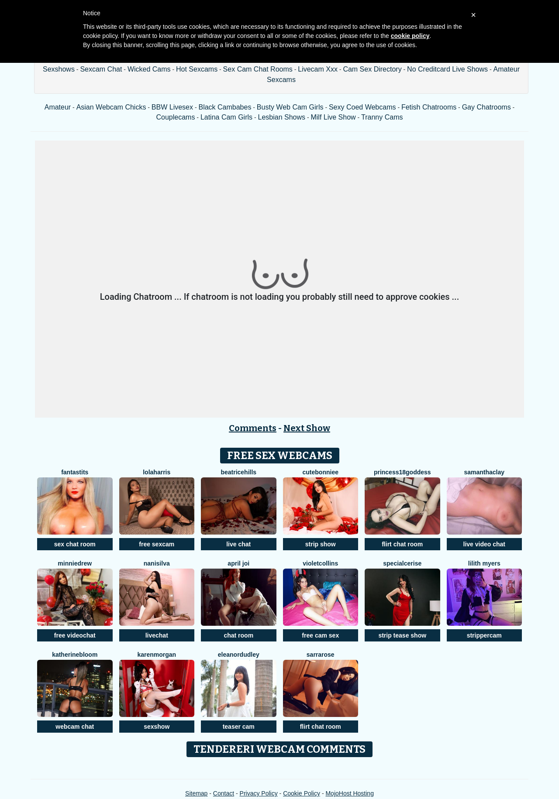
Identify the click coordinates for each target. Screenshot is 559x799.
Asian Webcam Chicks (111, 107)
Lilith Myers (484, 563)
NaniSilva (157, 563)
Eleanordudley (238, 654)
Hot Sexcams (196, 69)
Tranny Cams (382, 117)
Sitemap (196, 793)
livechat (156, 635)
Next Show (306, 428)
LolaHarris (156, 472)
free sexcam (156, 544)
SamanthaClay (484, 472)
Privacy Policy (259, 793)
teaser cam (239, 726)
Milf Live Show (333, 117)
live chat (238, 544)
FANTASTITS (74, 472)
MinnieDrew (75, 563)
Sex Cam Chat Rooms (258, 69)
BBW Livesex (172, 107)
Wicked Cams (149, 69)
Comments (252, 428)
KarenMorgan (156, 654)
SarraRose (321, 654)
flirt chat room (402, 544)
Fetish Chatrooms (428, 107)
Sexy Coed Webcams (362, 107)
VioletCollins (320, 563)
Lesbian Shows (281, 117)
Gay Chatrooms (486, 107)
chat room (238, 635)
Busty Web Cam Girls (290, 107)
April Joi (238, 563)
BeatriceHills (238, 472)
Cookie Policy (301, 793)
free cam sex (320, 635)
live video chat (484, 544)
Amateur (58, 107)
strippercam (484, 635)
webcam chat (74, 726)
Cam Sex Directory (372, 69)
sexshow (156, 726)
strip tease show (402, 635)
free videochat (75, 635)
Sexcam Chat (101, 69)
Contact (223, 793)
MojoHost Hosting (349, 793)
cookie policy (410, 35)
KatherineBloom (74, 654)
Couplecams (175, 117)
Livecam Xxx (318, 69)
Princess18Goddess (402, 472)
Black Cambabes (224, 107)
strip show (320, 544)
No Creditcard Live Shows (447, 69)
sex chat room (75, 544)
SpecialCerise (402, 563)
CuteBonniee (320, 472)
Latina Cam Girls (226, 117)
